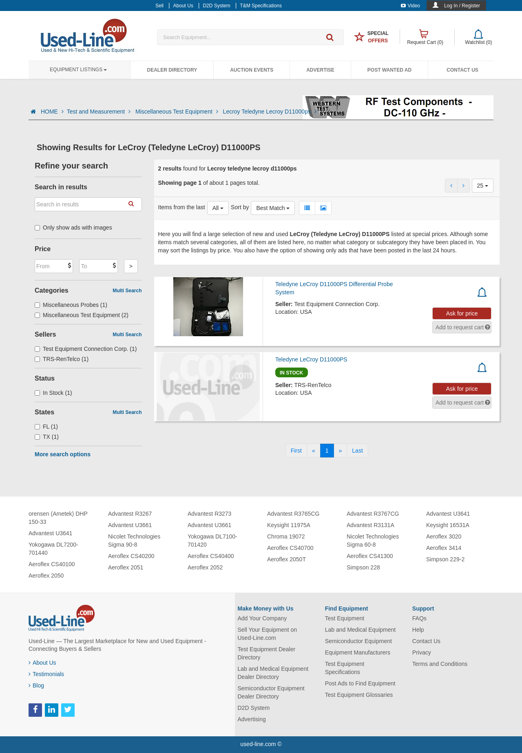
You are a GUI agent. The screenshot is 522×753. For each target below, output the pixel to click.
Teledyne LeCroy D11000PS (311, 359)
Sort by (240, 207)
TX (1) (47, 436)
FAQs (419, 618)
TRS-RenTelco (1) (61, 359)
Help (418, 629)
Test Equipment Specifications (345, 668)
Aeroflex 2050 (46, 575)
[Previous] (314, 450)
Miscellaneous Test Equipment (177, 111)
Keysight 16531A (447, 525)
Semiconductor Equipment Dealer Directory (271, 692)
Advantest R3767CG (373, 513)
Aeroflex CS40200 (131, 556)
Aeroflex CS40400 (211, 556)
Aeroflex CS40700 (290, 548)
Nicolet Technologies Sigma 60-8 (373, 540)
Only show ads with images (73, 227)
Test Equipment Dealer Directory (267, 653)
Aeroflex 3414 (443, 548)
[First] (296, 450)
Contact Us (462, 70)
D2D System (254, 708)
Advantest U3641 (50, 533)
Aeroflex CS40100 (52, 564)
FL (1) (46, 426)
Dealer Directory (172, 70)
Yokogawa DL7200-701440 (53, 548)
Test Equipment (345, 618)
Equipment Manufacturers (357, 652)
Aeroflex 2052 (205, 567)
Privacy (421, 652)
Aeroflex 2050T (286, 559)
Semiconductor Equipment (358, 641)
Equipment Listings (78, 69)
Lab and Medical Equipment (360, 629)
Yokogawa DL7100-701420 (212, 540)
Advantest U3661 (130, 525)
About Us (42, 662)
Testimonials (46, 674)
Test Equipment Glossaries (359, 695)
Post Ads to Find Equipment (360, 683)
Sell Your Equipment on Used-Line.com (267, 633)
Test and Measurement (99, 111)
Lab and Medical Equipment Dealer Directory (273, 672)
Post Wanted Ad (389, 70)
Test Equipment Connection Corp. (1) (86, 349)
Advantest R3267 (130, 513)
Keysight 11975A (288, 525)
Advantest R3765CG (293, 513)
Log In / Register (462, 6)
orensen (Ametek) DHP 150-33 (58, 517)
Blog (36, 685)
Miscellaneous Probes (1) (71, 305)
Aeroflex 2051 (125, 567)
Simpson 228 (363, 567)
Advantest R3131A (370, 525)
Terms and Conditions (439, 664)
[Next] (340, 450)
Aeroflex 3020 (443, 536)
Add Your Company (262, 618)
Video (410, 6)
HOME (52, 111)
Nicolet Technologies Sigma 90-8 (134, 540)
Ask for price (462, 313)
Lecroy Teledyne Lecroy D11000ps (269, 111)
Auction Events (251, 70)
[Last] (357, 450)
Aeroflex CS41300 (370, 556)
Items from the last (181, 207)
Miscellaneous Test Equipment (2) (81, 315)
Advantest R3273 (209, 513)
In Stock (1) (53, 393)
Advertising (252, 719)
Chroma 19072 (286, 536)
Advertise (320, 70)
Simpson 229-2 (445, 559)
